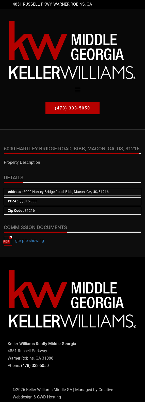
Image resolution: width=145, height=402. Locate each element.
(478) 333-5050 (35, 365)
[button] (77, 89)
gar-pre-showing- (30, 240)
